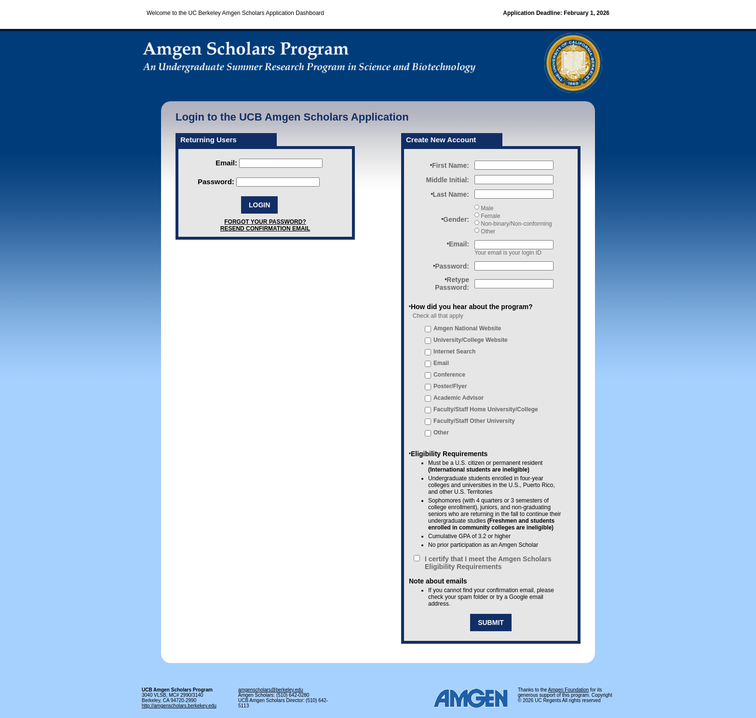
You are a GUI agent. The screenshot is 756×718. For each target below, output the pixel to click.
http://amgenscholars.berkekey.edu (179, 705)
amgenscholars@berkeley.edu (270, 689)
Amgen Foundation (568, 689)
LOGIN (259, 205)
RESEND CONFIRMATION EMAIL (265, 228)
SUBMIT (491, 622)
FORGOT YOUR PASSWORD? (265, 221)
